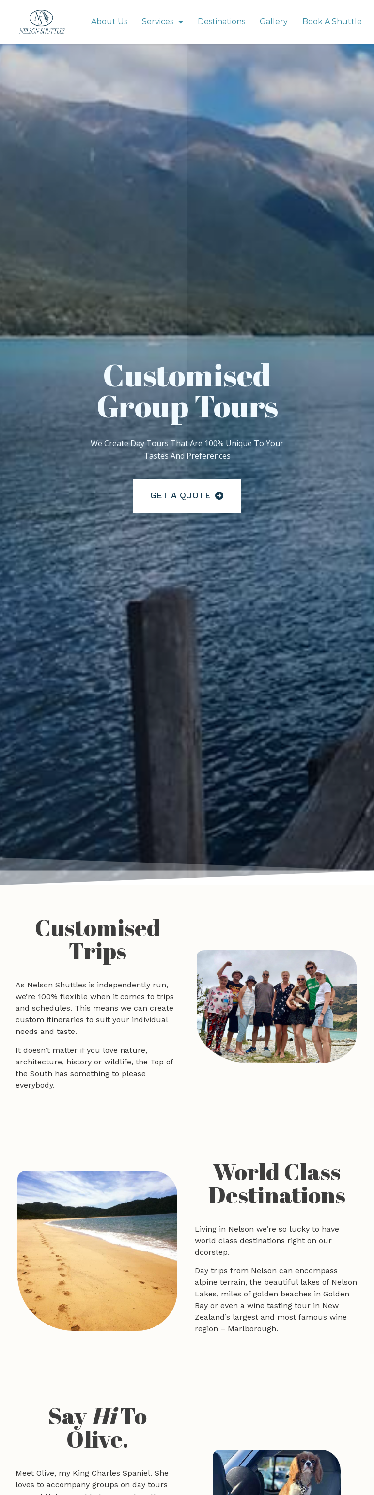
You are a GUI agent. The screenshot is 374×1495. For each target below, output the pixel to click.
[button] (187, 496)
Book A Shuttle (332, 21)
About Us (109, 21)
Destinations (221, 21)
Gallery (274, 21)
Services (162, 22)
